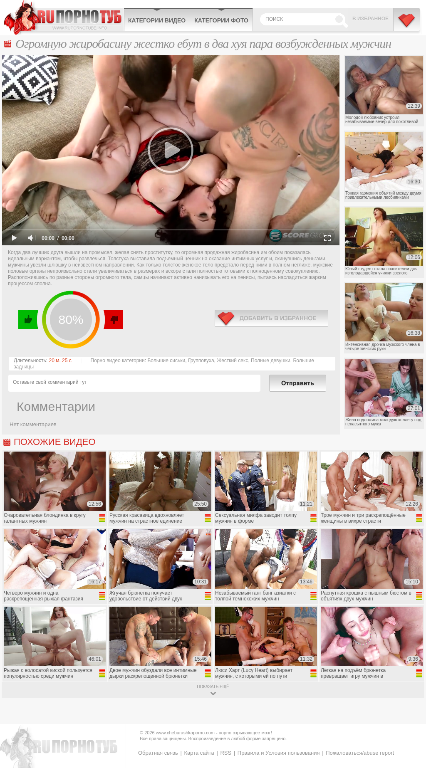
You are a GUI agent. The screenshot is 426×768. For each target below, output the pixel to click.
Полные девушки (270, 360)
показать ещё (213, 686)
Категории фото (221, 20)
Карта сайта (199, 753)
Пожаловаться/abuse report (360, 753)
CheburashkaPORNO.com (64, 17)
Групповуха (201, 360)
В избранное (370, 19)
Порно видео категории (118, 360)
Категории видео (157, 20)
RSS (225, 753)
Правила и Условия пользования (279, 753)
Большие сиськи (166, 360)
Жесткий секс (232, 360)
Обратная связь (158, 753)
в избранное (271, 318)
